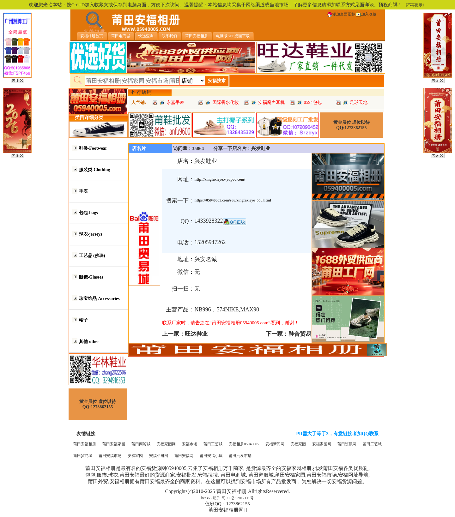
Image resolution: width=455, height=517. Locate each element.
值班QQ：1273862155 (227, 503)
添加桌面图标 (341, 14)
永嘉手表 (175, 102)
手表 (83, 191)
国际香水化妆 (225, 102)
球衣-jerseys (90, 234)
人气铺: (138, 102)
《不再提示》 (414, 5)
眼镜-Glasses (91, 277)
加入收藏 (366, 14)
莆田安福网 (183, 456)
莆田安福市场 (110, 456)
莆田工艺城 (212, 444)
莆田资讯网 (346, 444)
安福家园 (298, 444)
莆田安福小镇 (211, 456)
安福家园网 (166, 444)
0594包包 (313, 102)
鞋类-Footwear (93, 148)
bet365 (206, 498)
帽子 (83, 320)
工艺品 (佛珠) (92, 255)
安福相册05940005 (244, 444)
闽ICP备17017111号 (237, 498)
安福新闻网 (274, 444)
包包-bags (88, 212)
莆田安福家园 (113, 444)
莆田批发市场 (240, 456)
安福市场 (189, 444)
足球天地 (358, 102)
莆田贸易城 (82, 456)
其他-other (89, 341)
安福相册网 (158, 456)
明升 (216, 498)
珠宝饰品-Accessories (99, 298)
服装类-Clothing (94, 169)
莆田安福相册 (84, 444)
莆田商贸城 (140, 444)
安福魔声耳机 (271, 102)
